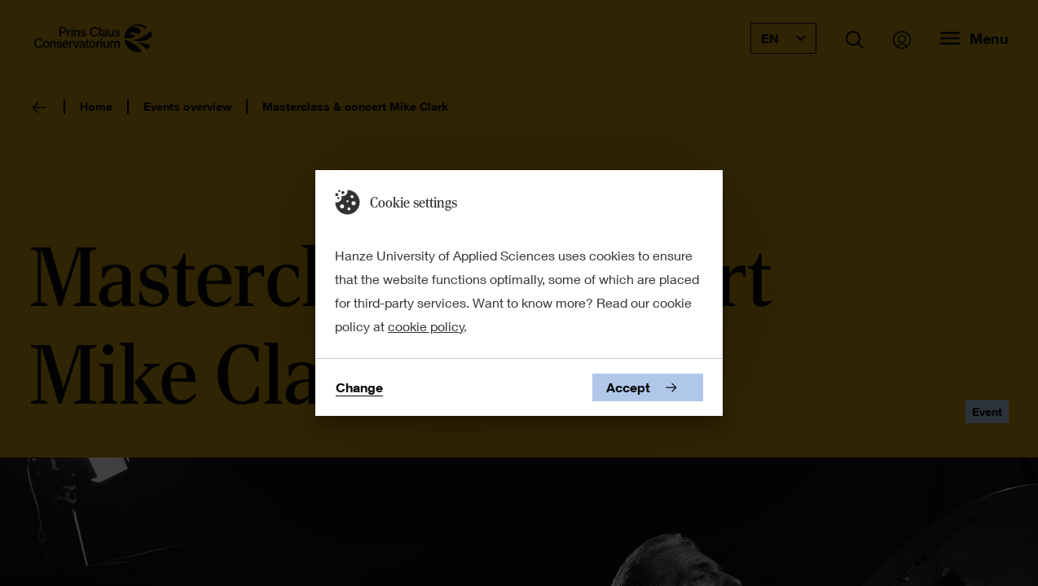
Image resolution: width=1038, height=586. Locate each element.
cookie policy (426, 326)
